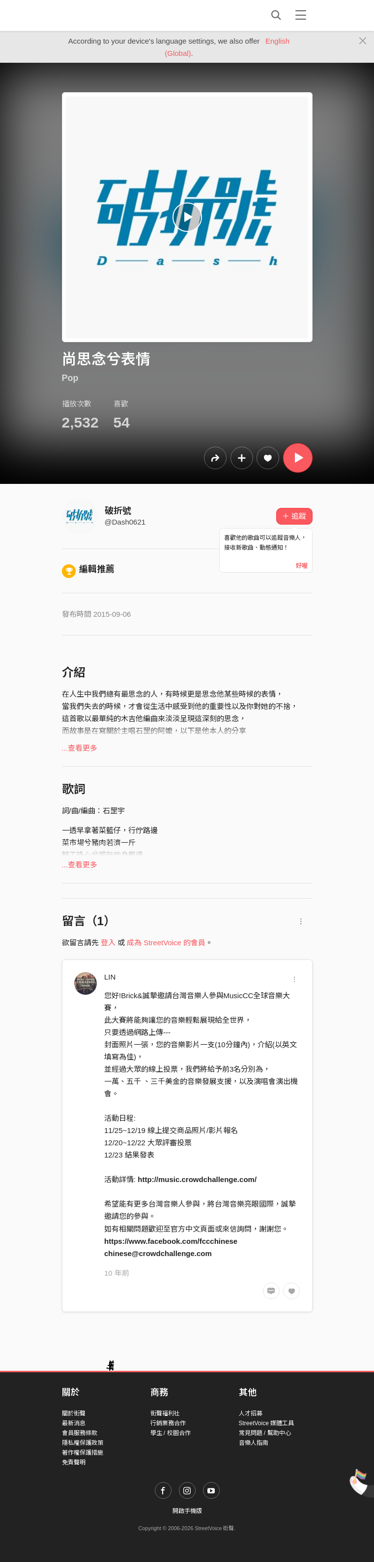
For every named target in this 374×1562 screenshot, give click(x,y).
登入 (108, 942)
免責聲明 (74, 1462)
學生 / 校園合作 (170, 1433)
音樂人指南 (253, 1442)
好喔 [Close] (302, 565)
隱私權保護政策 (82, 1442)
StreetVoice (102, 15)
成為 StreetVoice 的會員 (166, 942)
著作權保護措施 (82, 1452)
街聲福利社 (165, 1413)
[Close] (363, 41)
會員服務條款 (79, 1433)
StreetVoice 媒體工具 (266, 1423)
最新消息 (74, 1423)
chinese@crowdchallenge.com (158, 1253)
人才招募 (250, 1413)
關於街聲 (74, 1413)
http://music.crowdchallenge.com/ (197, 1179)
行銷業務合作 (168, 1423)
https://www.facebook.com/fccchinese (170, 1241)
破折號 (118, 511)
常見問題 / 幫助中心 (265, 1433)
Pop (70, 378)
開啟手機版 (187, 1511)
